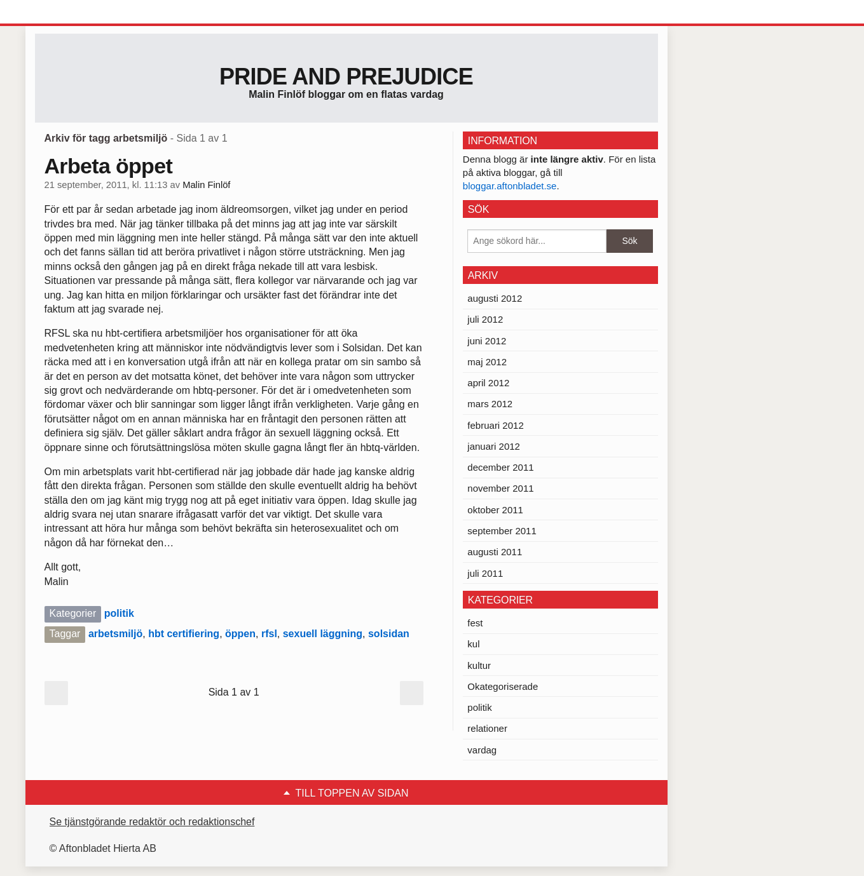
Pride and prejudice (346, 77)
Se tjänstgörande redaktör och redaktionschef (152, 821)
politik (119, 613)
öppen (240, 633)
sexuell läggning (322, 633)
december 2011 (500, 467)
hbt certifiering (183, 633)
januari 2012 (493, 446)
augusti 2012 (494, 298)
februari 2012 (495, 425)
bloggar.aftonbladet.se (510, 185)
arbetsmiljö (115, 633)
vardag (482, 750)
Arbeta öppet (109, 166)
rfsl (269, 633)
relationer (487, 728)
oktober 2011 (495, 509)
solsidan (388, 633)
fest (475, 622)
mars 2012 (489, 403)
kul (473, 643)
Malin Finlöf (206, 185)
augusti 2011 (494, 551)
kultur (479, 665)
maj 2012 (487, 361)
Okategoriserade (502, 686)
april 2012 (488, 382)
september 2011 (501, 530)
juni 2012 (486, 340)
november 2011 (500, 488)
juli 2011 (485, 573)
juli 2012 (485, 319)
